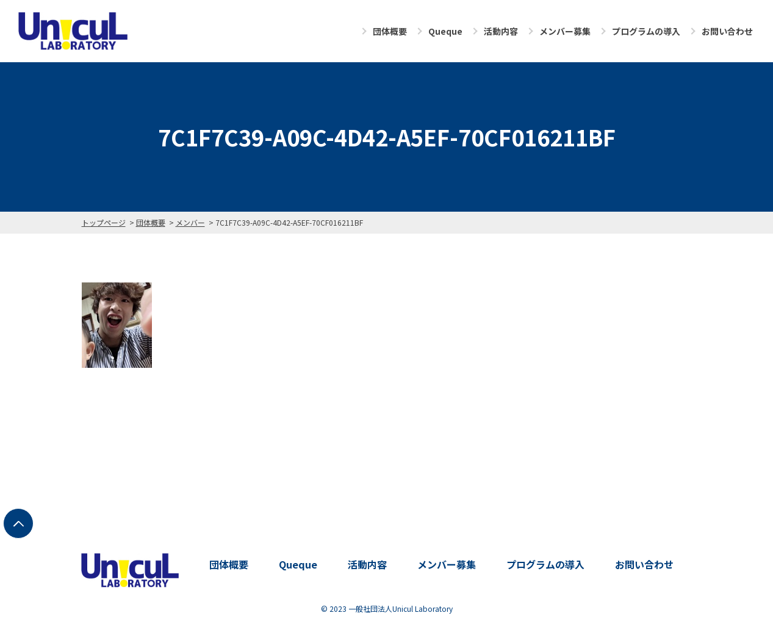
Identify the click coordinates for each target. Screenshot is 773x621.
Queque (445, 31)
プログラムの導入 (646, 31)
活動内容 (501, 31)
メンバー (190, 222)
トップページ (104, 222)
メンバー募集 (565, 31)
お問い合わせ (727, 31)
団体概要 (390, 31)
